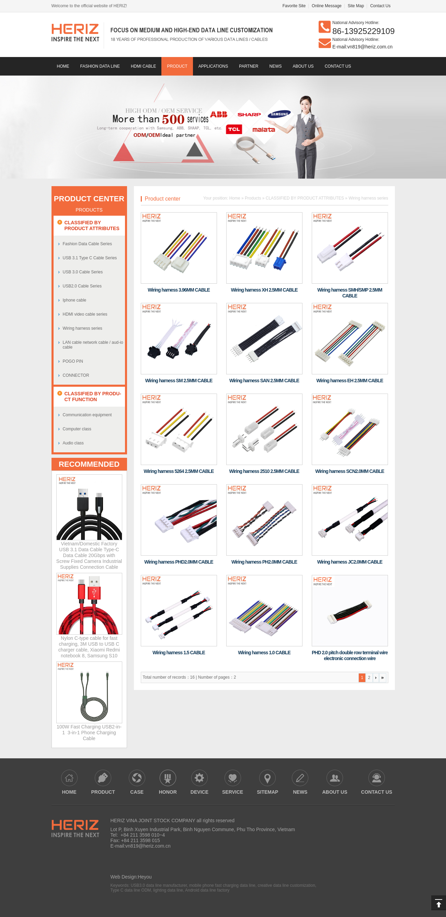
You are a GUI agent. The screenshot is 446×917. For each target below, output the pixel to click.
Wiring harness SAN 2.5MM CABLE (264, 380)
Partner (248, 66)
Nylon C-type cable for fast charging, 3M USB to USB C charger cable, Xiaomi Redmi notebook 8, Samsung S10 (89, 646)
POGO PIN (73, 361)
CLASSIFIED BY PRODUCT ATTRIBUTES (305, 198)
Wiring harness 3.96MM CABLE (179, 290)
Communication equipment (87, 414)
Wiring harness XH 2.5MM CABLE (264, 290)
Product (177, 66)
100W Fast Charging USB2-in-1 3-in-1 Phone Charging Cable (89, 732)
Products (253, 198)
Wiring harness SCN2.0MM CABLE (349, 471)
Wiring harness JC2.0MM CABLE (349, 562)
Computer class (77, 429)
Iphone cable (75, 300)
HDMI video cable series (85, 314)
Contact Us (380, 5)
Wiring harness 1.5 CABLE (178, 652)
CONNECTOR (76, 375)
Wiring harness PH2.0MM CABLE (264, 562)
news (276, 66)
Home (63, 66)
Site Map (356, 5)
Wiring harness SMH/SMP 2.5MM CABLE (349, 292)
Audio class (73, 443)
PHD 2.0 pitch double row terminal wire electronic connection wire (350, 655)
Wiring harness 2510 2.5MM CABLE (264, 471)
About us (303, 66)
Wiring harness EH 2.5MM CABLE (349, 380)
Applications (213, 66)
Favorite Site (294, 5)
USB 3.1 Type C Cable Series (90, 258)
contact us (338, 66)
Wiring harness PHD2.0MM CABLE (178, 562)
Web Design (124, 877)
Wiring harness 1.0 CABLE (264, 652)
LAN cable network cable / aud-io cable (93, 345)
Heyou (144, 877)
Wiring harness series (82, 328)
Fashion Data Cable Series (87, 243)
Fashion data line (100, 66)
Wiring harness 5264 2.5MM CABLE (179, 471)
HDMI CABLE (143, 66)
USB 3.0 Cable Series (83, 272)
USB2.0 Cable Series (82, 286)
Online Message (327, 5)
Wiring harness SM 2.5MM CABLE (179, 380)
